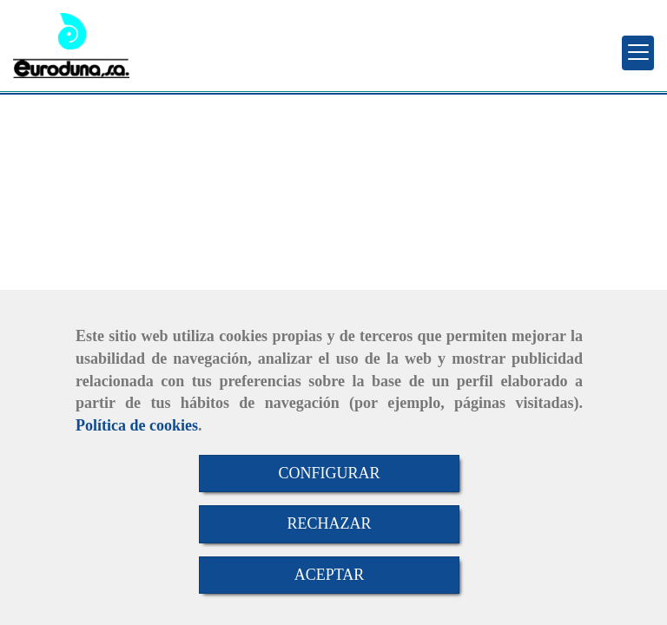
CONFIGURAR (329, 473)
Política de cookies (137, 425)
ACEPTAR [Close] (329, 574)
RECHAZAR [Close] (329, 523)
